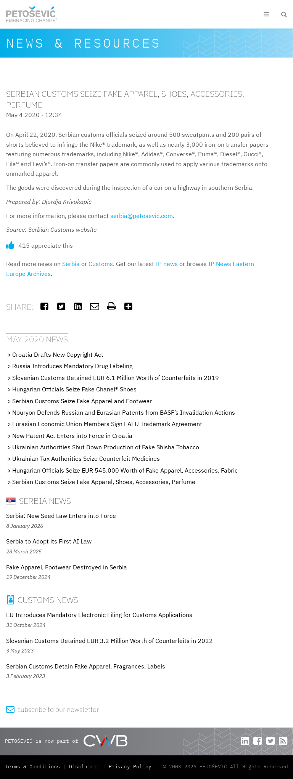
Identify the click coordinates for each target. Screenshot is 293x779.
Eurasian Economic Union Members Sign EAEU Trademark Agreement (107, 424)
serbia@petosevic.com (141, 216)
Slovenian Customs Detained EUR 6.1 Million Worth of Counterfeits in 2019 (115, 377)
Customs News (42, 599)
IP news (167, 264)
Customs (101, 264)
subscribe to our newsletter (52, 709)
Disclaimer (84, 766)
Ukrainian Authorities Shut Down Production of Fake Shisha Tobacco (105, 447)
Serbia (71, 264)
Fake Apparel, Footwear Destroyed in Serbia (66, 567)
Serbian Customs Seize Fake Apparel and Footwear (82, 401)
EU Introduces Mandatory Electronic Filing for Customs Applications (99, 615)
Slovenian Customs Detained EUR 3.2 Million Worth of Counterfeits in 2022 (109, 640)
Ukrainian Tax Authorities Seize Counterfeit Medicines (86, 458)
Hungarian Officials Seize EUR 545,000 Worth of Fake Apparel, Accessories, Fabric (125, 470)
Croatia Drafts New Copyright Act (57, 354)
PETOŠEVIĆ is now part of (66, 741)
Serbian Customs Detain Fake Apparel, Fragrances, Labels (85, 666)
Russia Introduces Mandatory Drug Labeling (72, 366)
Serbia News (38, 500)
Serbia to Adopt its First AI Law (49, 541)
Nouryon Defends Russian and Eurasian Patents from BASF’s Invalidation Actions (123, 412)
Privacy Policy (130, 766)
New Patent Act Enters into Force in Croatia (72, 435)
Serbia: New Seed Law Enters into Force (61, 515)
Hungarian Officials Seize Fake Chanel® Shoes (74, 389)
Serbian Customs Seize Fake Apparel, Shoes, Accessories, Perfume (103, 482)
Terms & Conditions (34, 766)
